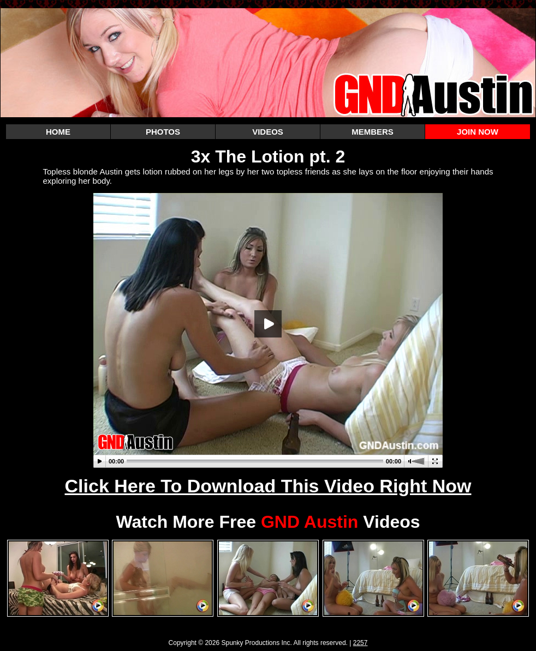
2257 (360, 643)
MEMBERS (373, 131)
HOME (58, 131)
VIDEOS (267, 131)
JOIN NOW (477, 131)
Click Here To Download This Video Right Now (268, 485)
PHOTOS (163, 131)
